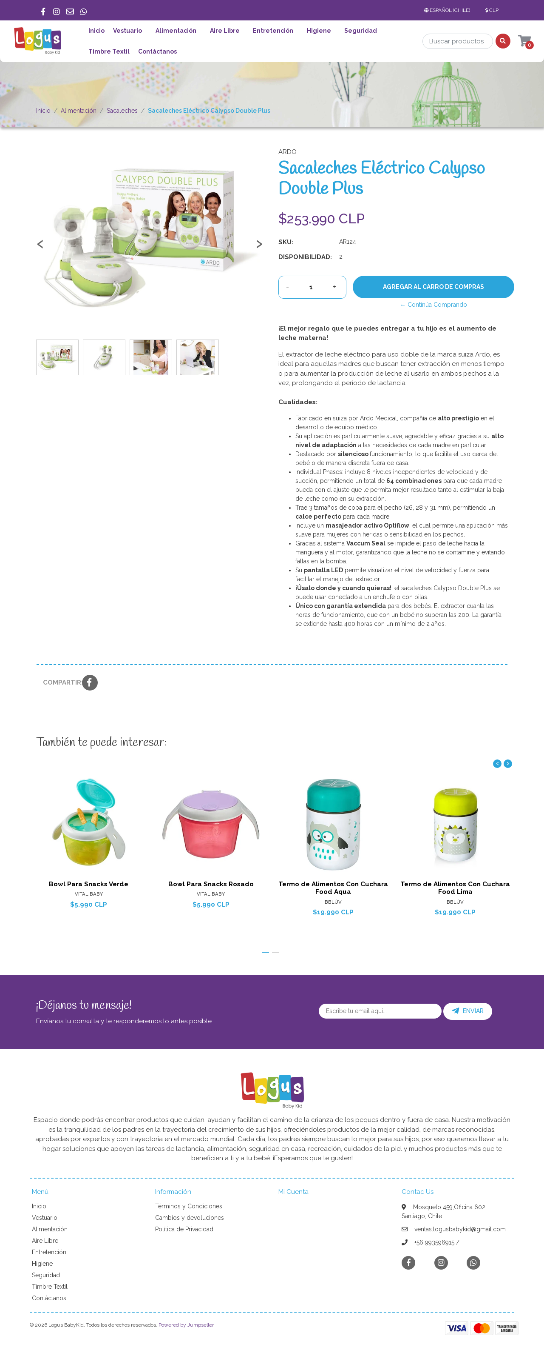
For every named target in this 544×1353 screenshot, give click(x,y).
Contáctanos (157, 51)
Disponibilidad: (305, 257)
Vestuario (127, 30)
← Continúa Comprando (433, 304)
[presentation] (40, 247)
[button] (448, 10)
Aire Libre (225, 30)
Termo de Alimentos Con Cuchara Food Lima (455, 888)
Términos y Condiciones (188, 1206)
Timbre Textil (109, 51)
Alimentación (176, 30)
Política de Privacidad (184, 1229)
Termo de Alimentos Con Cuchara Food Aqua (333, 888)
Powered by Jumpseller (186, 1325)
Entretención (273, 30)
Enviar (468, 1011)
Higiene (319, 30)
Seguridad (360, 30)
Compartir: (59, 682)
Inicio (96, 30)
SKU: (285, 242)
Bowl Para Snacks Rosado (211, 884)
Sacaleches (122, 110)
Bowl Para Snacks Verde (88, 884)
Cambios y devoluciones (189, 1217)
